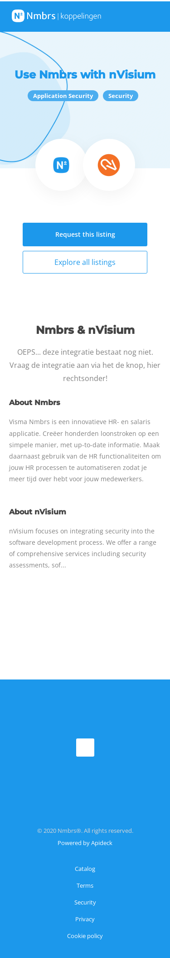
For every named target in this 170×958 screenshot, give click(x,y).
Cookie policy (85, 936)
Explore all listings (85, 262)
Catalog (85, 869)
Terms (85, 885)
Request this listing (85, 234)
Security (85, 902)
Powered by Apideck (85, 843)
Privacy (85, 919)
